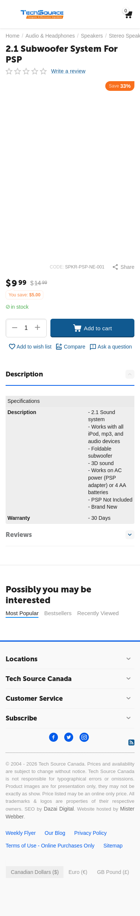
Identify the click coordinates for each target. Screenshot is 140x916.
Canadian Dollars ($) (35, 891)
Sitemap (112, 864)
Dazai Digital (59, 827)
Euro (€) (77, 891)
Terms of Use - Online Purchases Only (50, 864)
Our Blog (55, 852)
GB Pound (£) (113, 891)
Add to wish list (30, 346)
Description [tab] (70, 374)
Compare (70, 346)
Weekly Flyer (21, 852)
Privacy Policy (90, 852)
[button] (123, 267)
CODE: (57, 267)
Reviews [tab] (70, 534)
